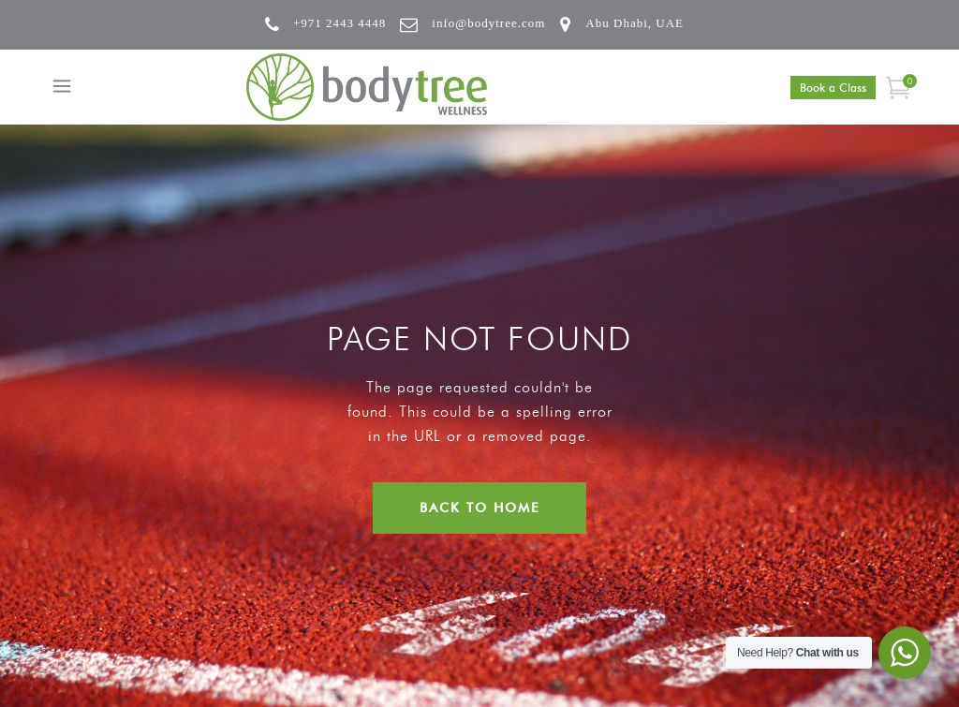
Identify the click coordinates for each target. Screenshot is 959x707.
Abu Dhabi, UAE (634, 23)
